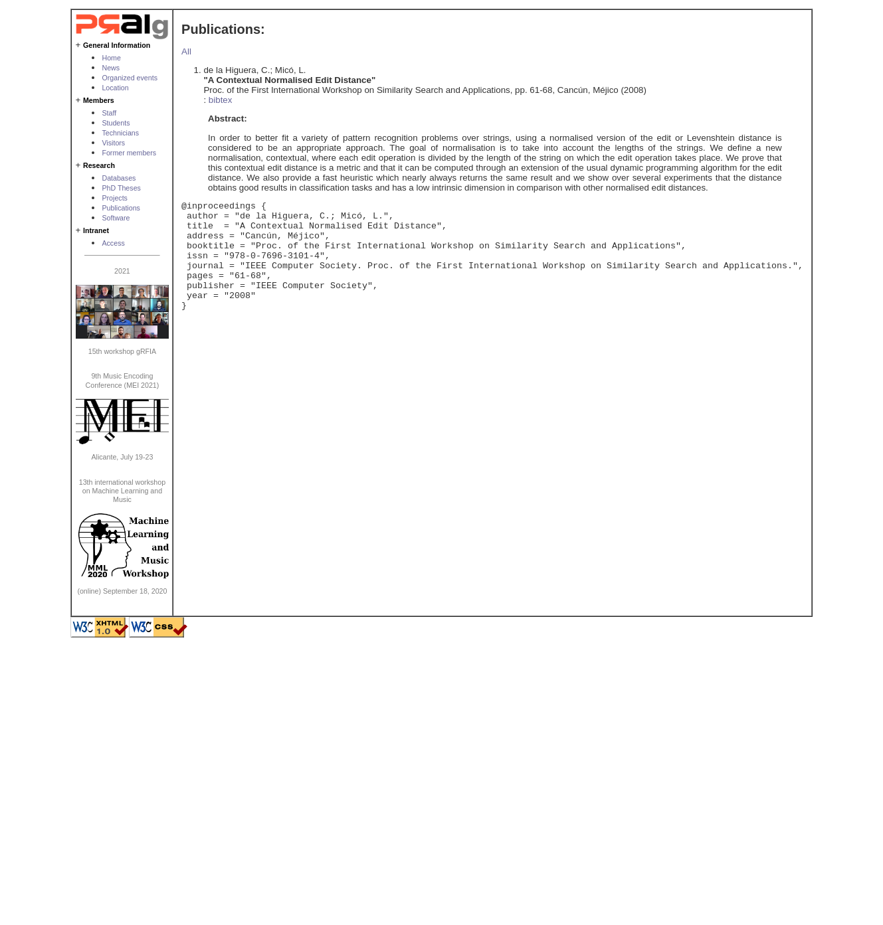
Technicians (120, 133)
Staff (109, 113)
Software (116, 218)
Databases (119, 178)
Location (115, 88)
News (111, 68)
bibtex (221, 100)
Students (116, 123)
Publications (121, 208)
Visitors (113, 143)
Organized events (129, 78)
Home (111, 58)
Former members (129, 153)
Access (113, 243)
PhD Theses (121, 188)
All (186, 51)
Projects (115, 198)
